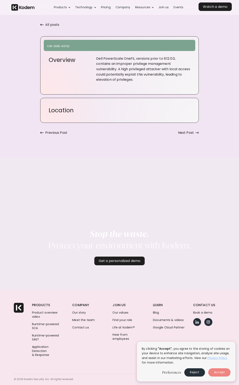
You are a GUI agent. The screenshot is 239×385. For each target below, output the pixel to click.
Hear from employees (120, 337)
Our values (120, 313)
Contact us (80, 327)
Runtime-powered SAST (45, 338)
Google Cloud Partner (169, 327)
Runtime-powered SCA (45, 326)
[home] (22, 7)
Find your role (122, 320)
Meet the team (83, 320)
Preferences (171, 372)
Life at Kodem (123, 327)
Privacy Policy (217, 358)
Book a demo (203, 313)
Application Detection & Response (40, 351)
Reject (194, 372)
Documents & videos (168, 320)
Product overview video (45, 315)
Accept (219, 372)
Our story (79, 313)
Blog (156, 313)
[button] (62, 7)
